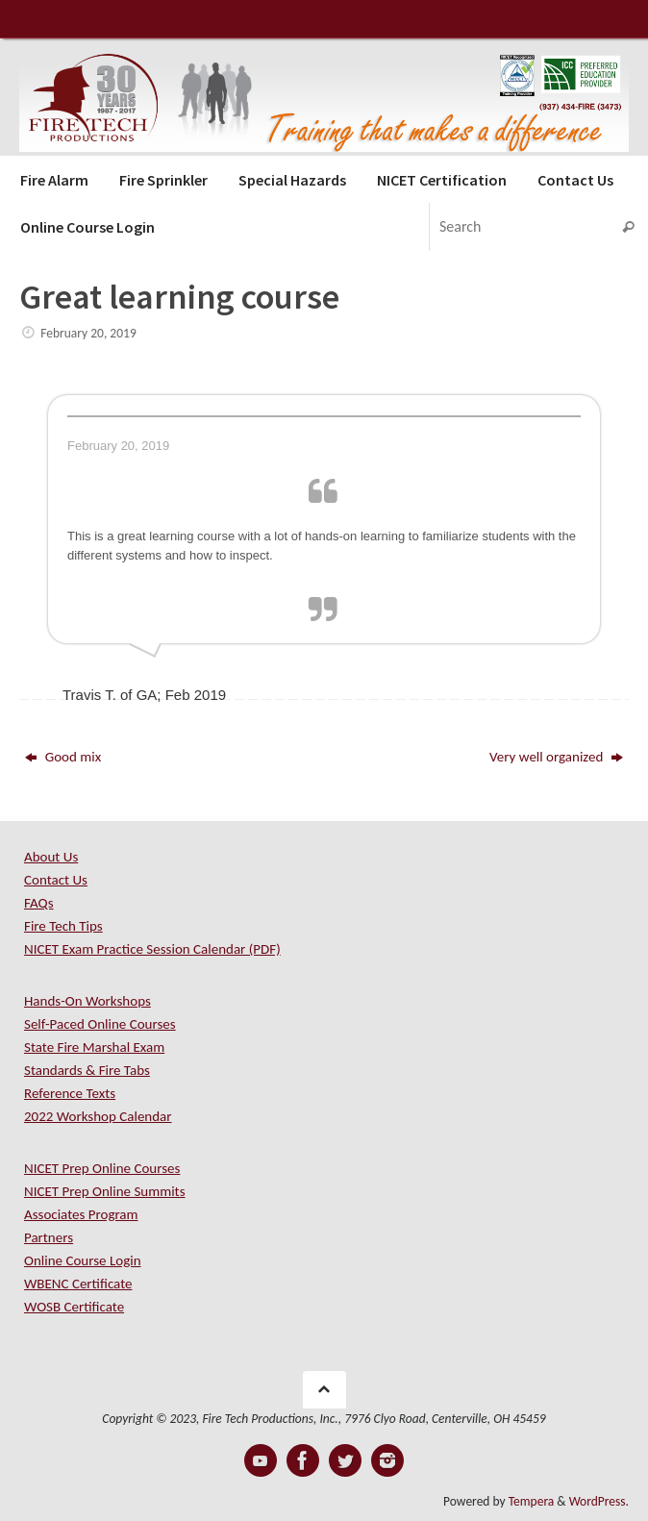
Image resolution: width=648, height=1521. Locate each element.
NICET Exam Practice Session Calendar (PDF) (152, 949)
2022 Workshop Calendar (98, 1116)
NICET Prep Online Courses (102, 1168)
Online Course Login (82, 1260)
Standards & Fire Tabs (87, 1070)
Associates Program (81, 1214)
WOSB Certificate (74, 1306)
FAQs (39, 902)
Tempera (532, 1501)
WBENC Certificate (78, 1283)
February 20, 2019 (88, 333)
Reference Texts (69, 1093)
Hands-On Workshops (87, 1001)
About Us (51, 856)
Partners (48, 1237)
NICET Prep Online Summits (105, 1191)
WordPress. (599, 1501)
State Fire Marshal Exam (94, 1047)
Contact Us (55, 879)
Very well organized (556, 756)
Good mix (63, 756)
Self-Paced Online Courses (100, 1024)
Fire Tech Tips (63, 926)
